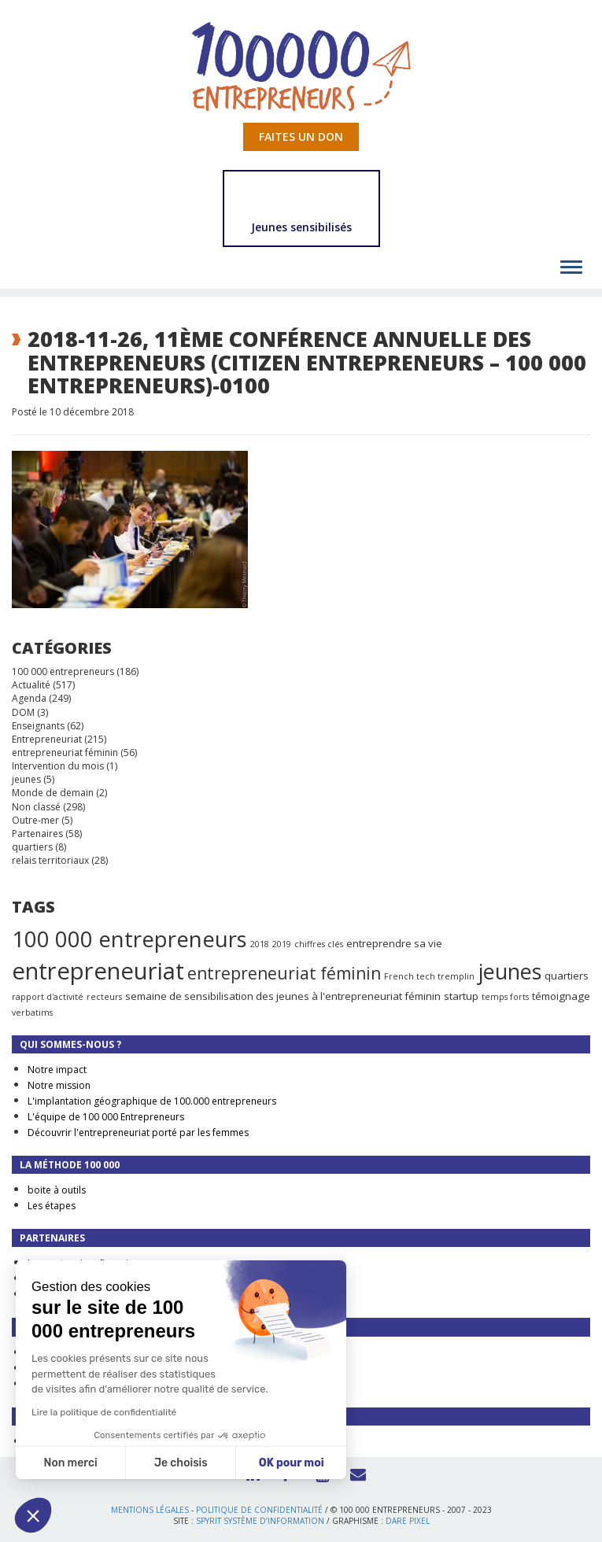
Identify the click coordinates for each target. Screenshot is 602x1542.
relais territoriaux (50, 860)
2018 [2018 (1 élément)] (259, 944)
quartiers (32, 847)
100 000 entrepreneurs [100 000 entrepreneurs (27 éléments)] (129, 939)
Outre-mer (35, 820)
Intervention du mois (58, 766)
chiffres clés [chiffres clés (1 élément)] (318, 944)
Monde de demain (53, 792)
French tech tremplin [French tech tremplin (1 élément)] (429, 976)
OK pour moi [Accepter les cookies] (291, 1463)
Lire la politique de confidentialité (103, 1412)
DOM (23, 712)
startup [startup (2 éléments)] (461, 996)
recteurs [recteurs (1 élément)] (104, 996)
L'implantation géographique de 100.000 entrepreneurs (152, 1101)
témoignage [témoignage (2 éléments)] (561, 996)
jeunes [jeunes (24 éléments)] (509, 971)
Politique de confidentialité (259, 1509)
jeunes (26, 779)
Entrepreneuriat (47, 739)
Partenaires (37, 833)
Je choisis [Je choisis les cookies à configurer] (181, 1463)
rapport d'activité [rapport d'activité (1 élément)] (47, 996)
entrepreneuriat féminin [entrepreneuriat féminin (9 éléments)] (284, 973)
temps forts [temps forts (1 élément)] (505, 996)
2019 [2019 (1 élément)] (281, 944)
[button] (33, 1515)
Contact (353, 1473)
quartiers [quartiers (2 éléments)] (567, 975)
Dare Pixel (408, 1520)
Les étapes (52, 1205)
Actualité (31, 685)
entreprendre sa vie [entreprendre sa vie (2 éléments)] (394, 943)
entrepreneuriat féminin (65, 752)
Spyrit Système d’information (260, 1520)
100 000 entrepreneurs (63, 671)
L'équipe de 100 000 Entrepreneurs (106, 1116)
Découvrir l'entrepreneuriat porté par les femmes (138, 1132)
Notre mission (59, 1085)
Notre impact (57, 1069)
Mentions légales (150, 1509)
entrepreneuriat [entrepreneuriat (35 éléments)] (98, 971)
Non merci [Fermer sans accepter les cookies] (70, 1463)
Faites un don (301, 136)
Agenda (29, 698)
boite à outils (57, 1190)
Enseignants (38, 725)
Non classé (36, 806)
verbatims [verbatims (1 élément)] (32, 1012)
